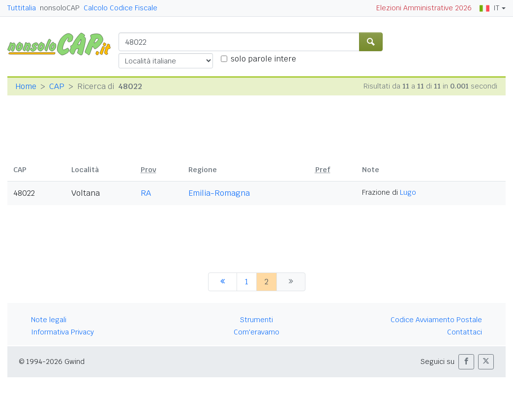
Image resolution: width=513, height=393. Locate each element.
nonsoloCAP (60, 7)
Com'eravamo (256, 332)
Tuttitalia (21, 7)
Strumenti (256, 319)
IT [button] (489, 7)
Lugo (408, 192)
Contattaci (464, 332)
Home (25, 86)
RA (146, 193)
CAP (56, 86)
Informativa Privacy (62, 332)
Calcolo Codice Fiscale (120, 7)
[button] (466, 361)
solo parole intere (263, 59)
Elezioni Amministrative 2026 (424, 7)
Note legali (48, 319)
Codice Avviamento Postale (436, 319)
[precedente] (222, 281)
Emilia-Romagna (219, 193)
